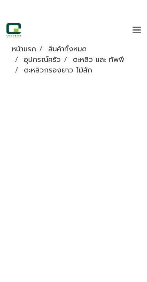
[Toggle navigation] (136, 30)
